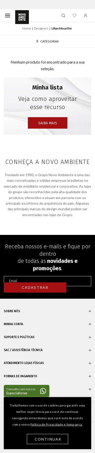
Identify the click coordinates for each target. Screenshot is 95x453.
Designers (41, 28)
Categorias (47, 41)
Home (26, 28)
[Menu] (8, 15)
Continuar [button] (48, 439)
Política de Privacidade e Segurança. (56, 424)
